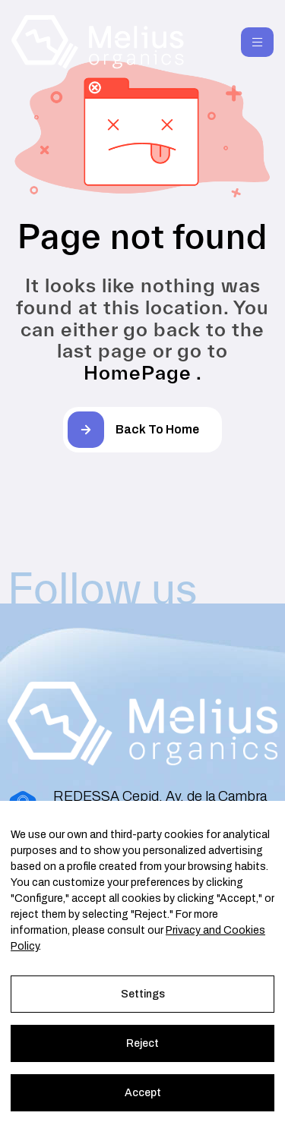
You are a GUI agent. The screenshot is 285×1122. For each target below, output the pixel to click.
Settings (143, 994)
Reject (142, 1043)
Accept (143, 1092)
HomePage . (143, 372)
